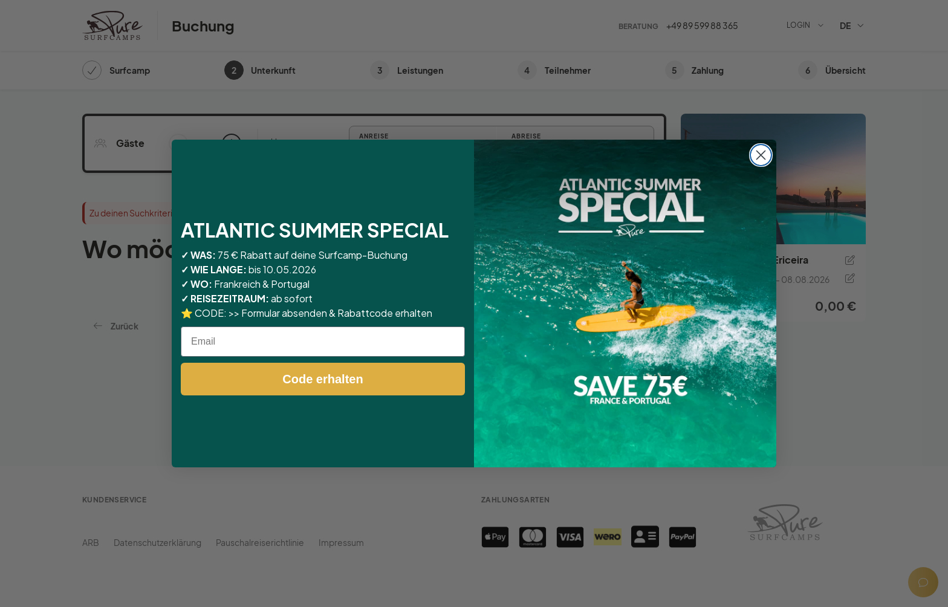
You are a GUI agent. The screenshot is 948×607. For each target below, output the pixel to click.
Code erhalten (322, 379)
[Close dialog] (760, 155)
